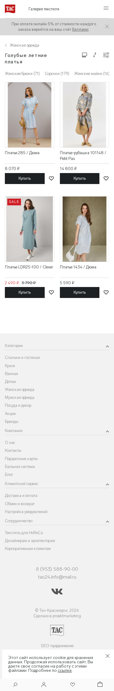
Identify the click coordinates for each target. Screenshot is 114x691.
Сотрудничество (19, 521)
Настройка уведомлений (26, 511)
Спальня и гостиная (22, 357)
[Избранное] (72, 685)
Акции (10, 413)
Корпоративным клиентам (28, 548)
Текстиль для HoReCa (24, 532)
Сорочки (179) (57, 73)
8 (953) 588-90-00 (57, 569)
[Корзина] (99, 685)
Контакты (13, 450)
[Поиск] (15, 685)
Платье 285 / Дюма (22, 153)
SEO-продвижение (57, 645)
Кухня (10, 365)
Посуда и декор (18, 405)
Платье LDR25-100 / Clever (29, 267)
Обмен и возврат (20, 503)
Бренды (11, 421)
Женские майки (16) (92, 73)
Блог (9, 474)
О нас (10, 442)
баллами (80, 29)
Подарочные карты (21, 458)
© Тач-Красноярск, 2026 (57, 610)
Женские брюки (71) (22, 73)
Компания (13, 430)
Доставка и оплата (21, 495)
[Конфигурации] (106, 55)
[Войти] (43, 685)
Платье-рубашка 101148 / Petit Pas (83, 156)
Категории (14, 345)
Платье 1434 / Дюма (78, 267)
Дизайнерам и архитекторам (30, 540)
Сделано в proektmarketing (57, 616)
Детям (10, 381)
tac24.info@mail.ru (57, 577)
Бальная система (20, 466)
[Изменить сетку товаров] (84, 54)
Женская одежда (19, 389)
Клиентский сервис (21, 483)
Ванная (11, 373)
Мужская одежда (19, 397)
